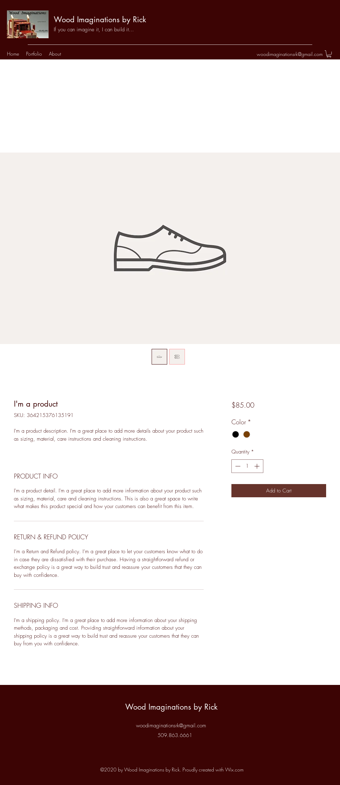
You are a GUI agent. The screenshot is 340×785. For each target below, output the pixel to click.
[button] (329, 53)
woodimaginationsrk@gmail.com (290, 54)
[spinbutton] (247, 466)
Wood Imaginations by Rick (100, 19)
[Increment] (257, 466)
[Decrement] (237, 466)
